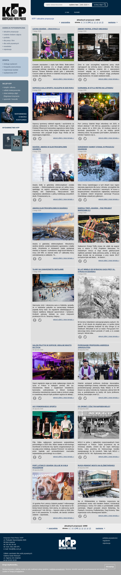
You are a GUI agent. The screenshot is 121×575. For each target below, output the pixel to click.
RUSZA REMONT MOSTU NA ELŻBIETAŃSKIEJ (96, 465)
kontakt (77, 12)
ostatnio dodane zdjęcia (12, 35)
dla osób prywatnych (11, 43)
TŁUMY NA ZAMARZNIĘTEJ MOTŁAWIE (48, 269)
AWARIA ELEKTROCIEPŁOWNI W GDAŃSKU (50, 208)
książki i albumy (9, 87)
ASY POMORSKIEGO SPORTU (44, 406)
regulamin (106, 541)
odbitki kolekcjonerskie (12, 90)
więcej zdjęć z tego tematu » (63, 79)
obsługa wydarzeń (10, 64)
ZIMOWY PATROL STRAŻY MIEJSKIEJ (93, 29)
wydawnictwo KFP (10, 73)
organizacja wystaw (11, 70)
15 (102, 22)
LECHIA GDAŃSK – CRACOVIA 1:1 (46, 29)
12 (95, 22)
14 (100, 22)
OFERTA (5, 60)
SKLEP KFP (7, 84)
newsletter (7, 46)
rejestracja (7, 49)
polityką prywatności (57, 569)
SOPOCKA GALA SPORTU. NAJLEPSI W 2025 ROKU (53, 88)
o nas (67, 12)
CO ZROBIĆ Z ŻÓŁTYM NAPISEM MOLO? (94, 406)
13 (97, 22)
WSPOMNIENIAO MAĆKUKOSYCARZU (21, 117)
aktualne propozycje (11, 32)
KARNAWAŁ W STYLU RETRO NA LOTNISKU (95, 88)
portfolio (7, 38)
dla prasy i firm (9, 40)
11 (92, 22)
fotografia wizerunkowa (12, 67)
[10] (89, 22)
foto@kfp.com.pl (15, 549)
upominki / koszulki (11, 99)
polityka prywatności (110, 538)
